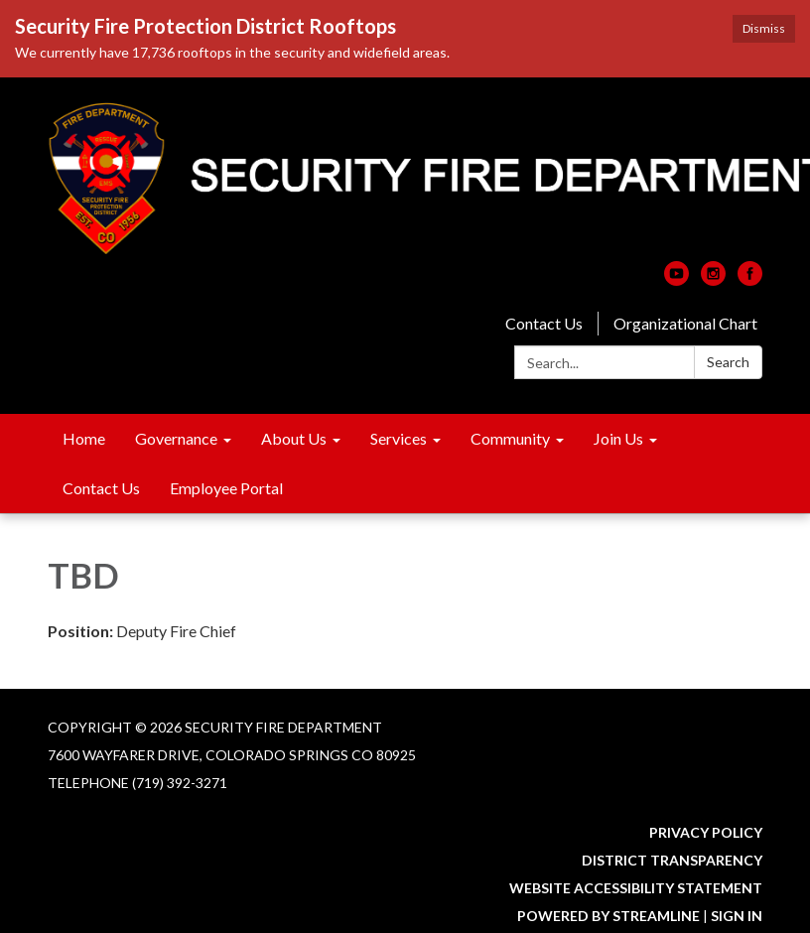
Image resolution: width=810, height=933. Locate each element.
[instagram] (713, 279)
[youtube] (676, 279)
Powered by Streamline (608, 915)
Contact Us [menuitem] (101, 487)
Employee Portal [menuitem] (226, 487)
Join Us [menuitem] (618, 438)
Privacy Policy (705, 832)
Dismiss (763, 28)
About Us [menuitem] (294, 438)
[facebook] (750, 279)
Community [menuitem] (510, 438)
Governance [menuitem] (176, 438)
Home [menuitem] (84, 438)
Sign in (736, 915)
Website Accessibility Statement (635, 887)
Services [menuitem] (398, 438)
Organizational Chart (685, 323)
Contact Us (544, 323)
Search (728, 361)
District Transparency (672, 860)
